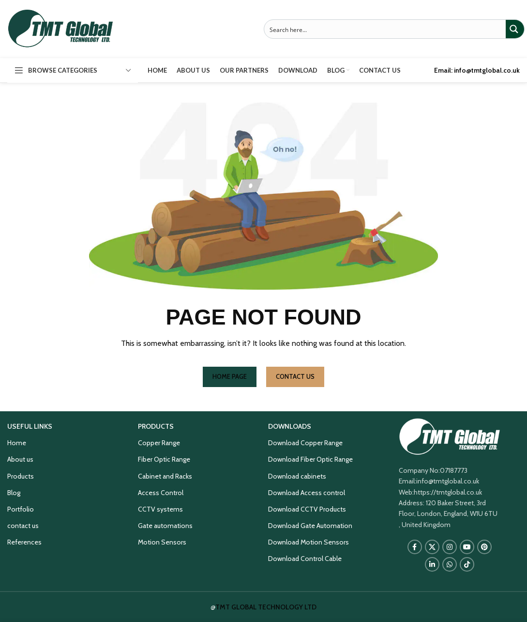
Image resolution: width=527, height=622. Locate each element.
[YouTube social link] (467, 547)
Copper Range (159, 442)
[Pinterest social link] (484, 547)
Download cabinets (297, 476)
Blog (13, 492)
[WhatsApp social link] (449, 564)
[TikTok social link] (467, 564)
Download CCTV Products (307, 509)
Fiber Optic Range (164, 459)
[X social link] (432, 547)
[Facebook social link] (414, 547)
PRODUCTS (156, 426)
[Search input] (386, 29)
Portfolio (20, 509)
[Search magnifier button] (515, 29)
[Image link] (449, 436)
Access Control (160, 492)
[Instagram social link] (449, 547)
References (24, 542)
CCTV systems (160, 509)
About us (20, 459)
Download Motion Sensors (308, 542)
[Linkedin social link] (432, 564)
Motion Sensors (162, 542)
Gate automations (165, 525)
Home (16, 442)
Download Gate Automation (310, 525)
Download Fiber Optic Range (310, 459)
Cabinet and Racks (165, 476)
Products (20, 476)
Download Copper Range (305, 442)
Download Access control (306, 492)
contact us (23, 525)
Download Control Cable (305, 558)
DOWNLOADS (289, 426)
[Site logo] (60, 28)
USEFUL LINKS (29, 426)
